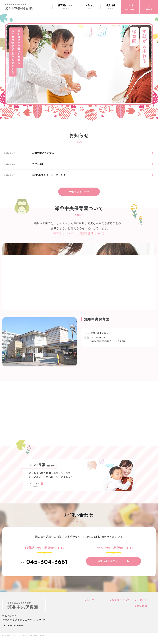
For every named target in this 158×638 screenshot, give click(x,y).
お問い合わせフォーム (110, 561)
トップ (90, 600)
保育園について (120, 600)
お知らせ (142, 600)
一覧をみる (75, 191)
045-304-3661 (46, 561)
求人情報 (142, 606)
